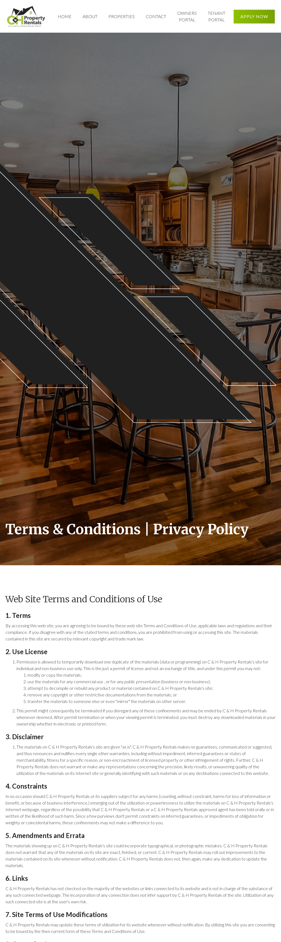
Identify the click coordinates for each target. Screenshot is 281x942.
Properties (121, 16)
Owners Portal (187, 16)
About (90, 16)
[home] (26, 16)
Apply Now (254, 16)
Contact (156, 16)
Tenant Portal (216, 16)
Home (65, 16)
